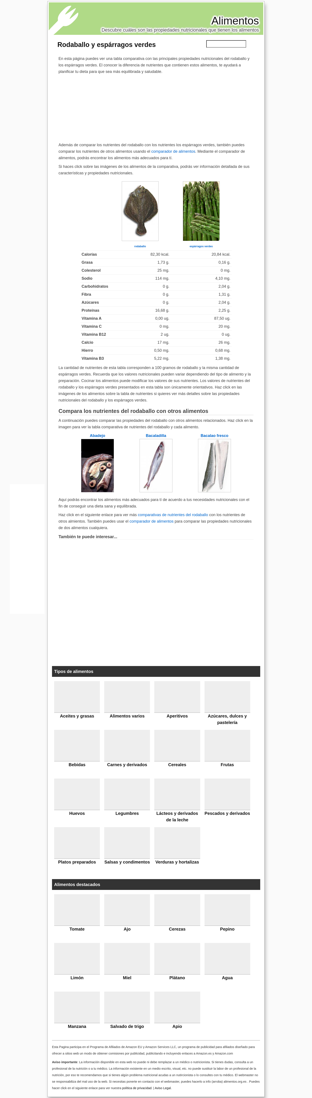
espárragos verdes (201, 246)
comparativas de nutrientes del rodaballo (173, 515)
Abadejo (97, 435)
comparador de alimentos (173, 151)
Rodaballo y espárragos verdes (106, 44)
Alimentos (235, 21)
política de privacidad (136, 1088)
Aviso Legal (163, 1088)
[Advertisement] (156, 107)
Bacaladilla (156, 435)
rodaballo (140, 246)
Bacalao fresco (214, 435)
